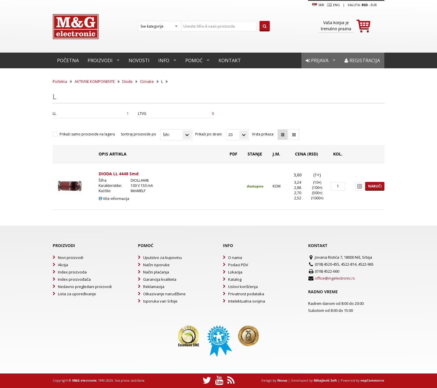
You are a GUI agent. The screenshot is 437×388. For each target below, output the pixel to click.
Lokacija (235, 272)
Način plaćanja (156, 272)
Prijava (317, 60)
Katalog (234, 279)
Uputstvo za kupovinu (162, 257)
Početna (68, 60)
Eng (333, 5)
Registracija (362, 60)
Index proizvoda (72, 272)
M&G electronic (84, 380)
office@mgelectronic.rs (335, 278)
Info (163, 60)
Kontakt (229, 60)
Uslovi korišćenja (243, 286)
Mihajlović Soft (325, 380)
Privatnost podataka (246, 293)
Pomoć (193, 60)
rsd (365, 5)
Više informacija (114, 198)
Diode (127, 81)
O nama (235, 257)
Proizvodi (100, 60)
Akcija (63, 264)
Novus (282, 380)
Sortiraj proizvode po (138, 134)
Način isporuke (156, 264)
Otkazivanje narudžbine (164, 293)
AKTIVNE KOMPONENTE (94, 81)
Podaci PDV (238, 264)
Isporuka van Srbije (160, 301)
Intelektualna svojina (246, 301)
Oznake (147, 81)
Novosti (139, 60)
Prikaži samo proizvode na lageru (87, 134)
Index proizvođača (74, 279)
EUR (374, 5)
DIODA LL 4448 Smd (118, 173)
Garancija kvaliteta (159, 279)
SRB (318, 5)
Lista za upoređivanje (77, 293)
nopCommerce (372, 380)
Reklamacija (153, 286)
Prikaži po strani (208, 134)
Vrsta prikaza (262, 134)
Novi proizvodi (70, 257)
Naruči (375, 186)
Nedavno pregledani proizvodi (85, 286)
